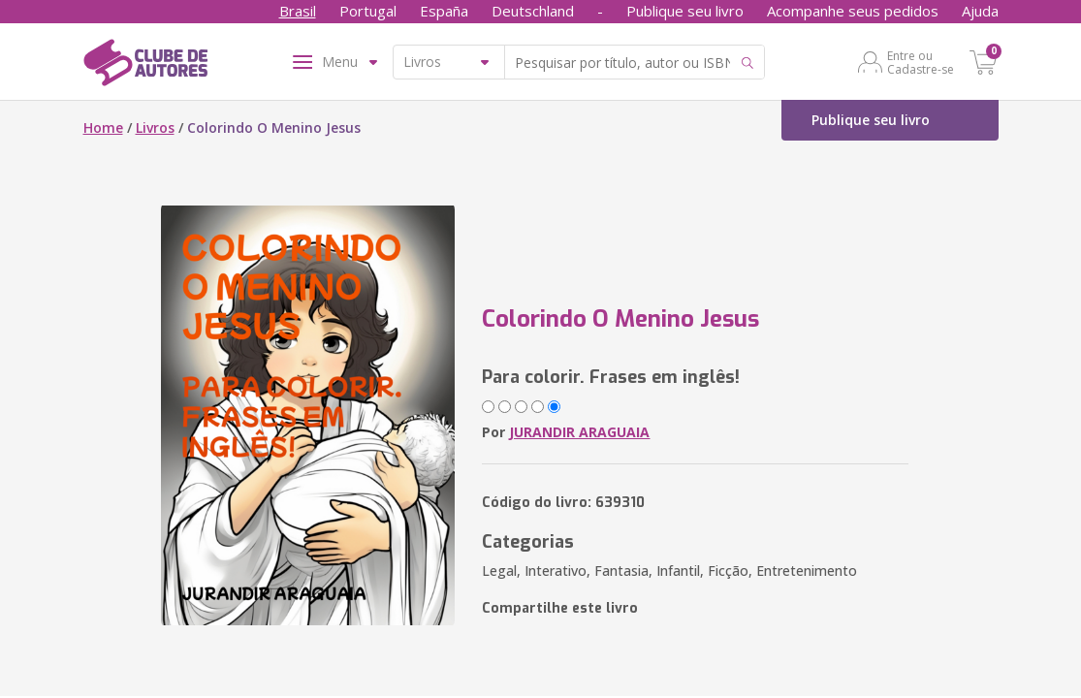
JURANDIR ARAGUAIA (579, 432)
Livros (155, 127)
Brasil (297, 10)
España (444, 10)
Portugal (368, 10)
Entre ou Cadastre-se (920, 62)
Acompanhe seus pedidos (852, 10)
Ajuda (980, 10)
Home (103, 127)
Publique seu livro (685, 10)
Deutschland (533, 10)
